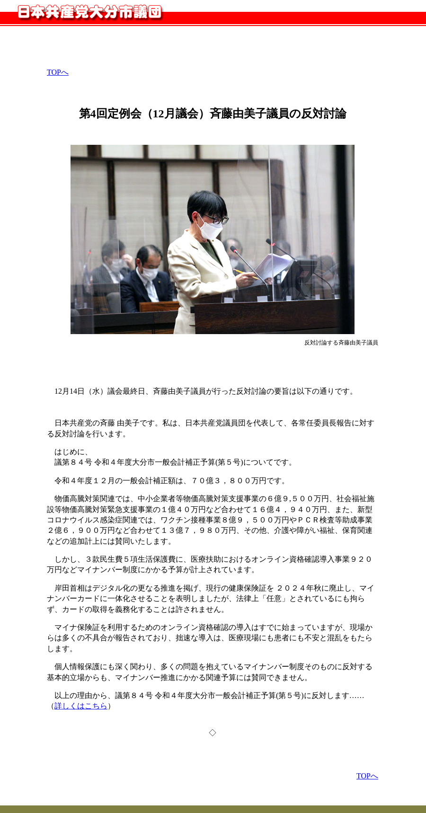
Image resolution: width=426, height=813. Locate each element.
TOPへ (58, 72)
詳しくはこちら (80, 706)
